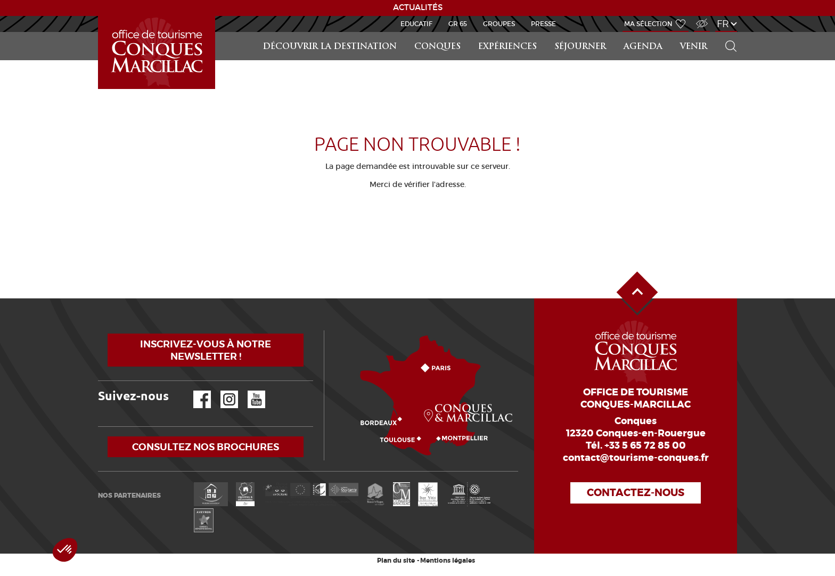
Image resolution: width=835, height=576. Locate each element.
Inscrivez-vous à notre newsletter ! (205, 350)
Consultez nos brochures (205, 447)
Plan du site (396, 560)
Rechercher (727, 32)
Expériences (507, 47)
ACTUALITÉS (418, 7)
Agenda (643, 47)
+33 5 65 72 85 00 (645, 445)
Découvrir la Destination (330, 47)
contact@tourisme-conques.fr (636, 457)
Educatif (416, 24)
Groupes (499, 24)
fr (723, 23)
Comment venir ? (326, 330)
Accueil (99, 16)
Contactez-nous (635, 492)
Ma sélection (648, 24)
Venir (693, 47)
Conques (437, 47)
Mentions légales (447, 560)
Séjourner (580, 47)
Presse (543, 24)
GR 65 (457, 24)
